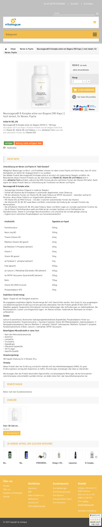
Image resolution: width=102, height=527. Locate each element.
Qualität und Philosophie (12, 493)
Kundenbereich (60, 483)
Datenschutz (33, 499)
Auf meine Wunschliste (86, 97)
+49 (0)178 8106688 (54, 4)
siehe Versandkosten (81, 69)
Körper (13, 49)
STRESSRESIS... (41, 463)
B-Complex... (90, 463)
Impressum (32, 488)
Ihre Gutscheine (59, 502)
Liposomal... (73, 463)
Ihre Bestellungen (60, 488)
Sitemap (6, 496)
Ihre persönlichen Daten (62, 499)
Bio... (5, 463)
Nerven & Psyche (26, 49)
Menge (74, 77)
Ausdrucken (11, 148)
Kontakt (74, 4)
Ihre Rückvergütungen (62, 491)
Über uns (6, 489)
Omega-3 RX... (57, 463)
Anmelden (88, 4)
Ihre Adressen (58, 495)
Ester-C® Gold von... (11, 426)
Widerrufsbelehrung (36, 495)
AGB (29, 491)
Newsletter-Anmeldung (87, 510)
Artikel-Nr (7, 121)
